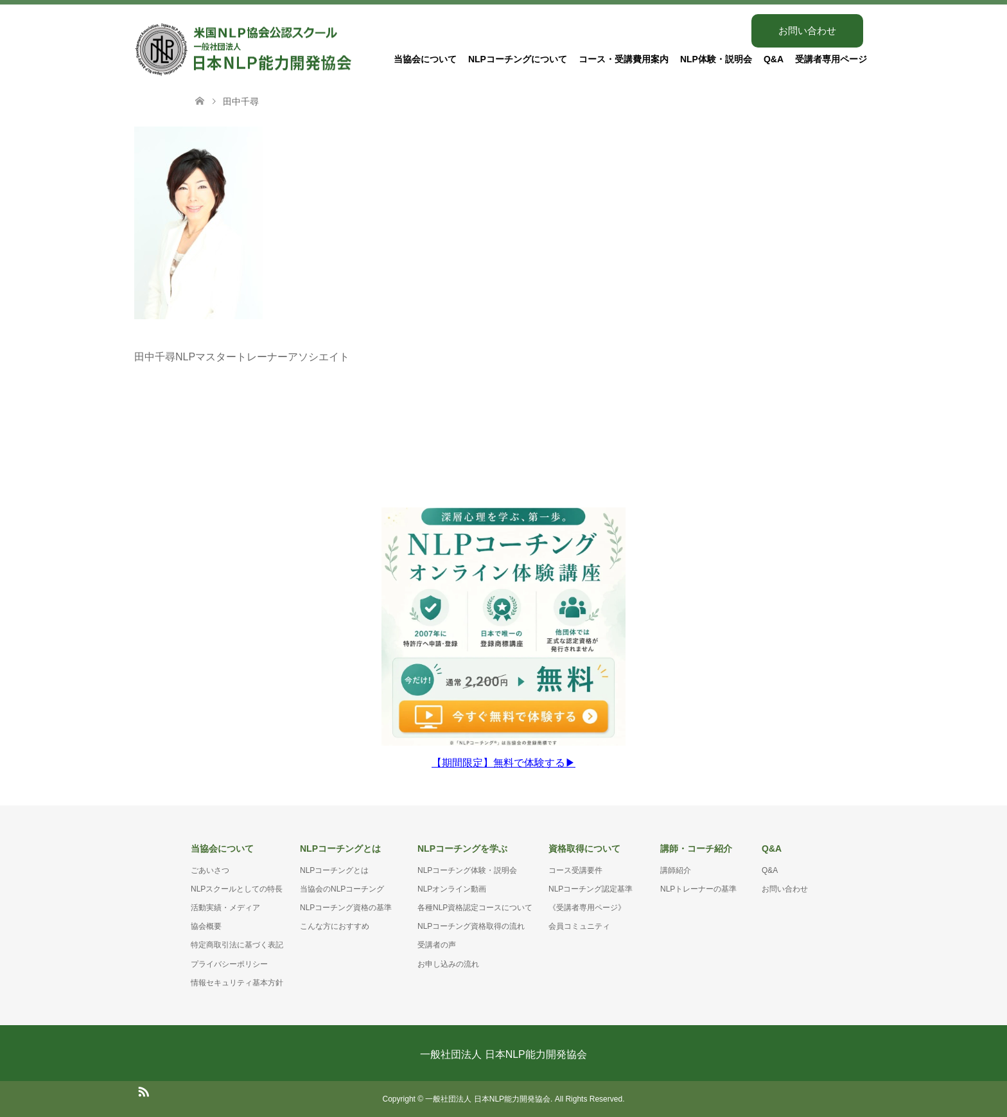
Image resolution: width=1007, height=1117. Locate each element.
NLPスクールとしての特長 (237, 888)
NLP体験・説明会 (716, 59)
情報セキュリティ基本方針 (237, 982)
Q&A (774, 59)
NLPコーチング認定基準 (590, 888)
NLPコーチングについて (517, 59)
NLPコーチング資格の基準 (346, 907)
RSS (143, 1090)
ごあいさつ (210, 870)
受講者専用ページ (831, 59)
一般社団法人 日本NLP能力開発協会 (503, 1054)
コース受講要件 (575, 870)
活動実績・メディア (225, 907)
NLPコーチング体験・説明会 (467, 870)
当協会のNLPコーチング (342, 888)
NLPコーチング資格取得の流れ (471, 926)
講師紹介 (675, 870)
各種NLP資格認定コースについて (474, 907)
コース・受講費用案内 (624, 59)
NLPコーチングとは (334, 870)
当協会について (425, 59)
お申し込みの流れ (448, 964)
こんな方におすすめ (334, 926)
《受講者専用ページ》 (587, 907)
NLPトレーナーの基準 (698, 888)
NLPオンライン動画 (451, 888)
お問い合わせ (807, 30)
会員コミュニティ (579, 926)
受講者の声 (436, 944)
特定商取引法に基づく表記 (237, 944)
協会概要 (206, 926)
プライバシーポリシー (229, 964)
